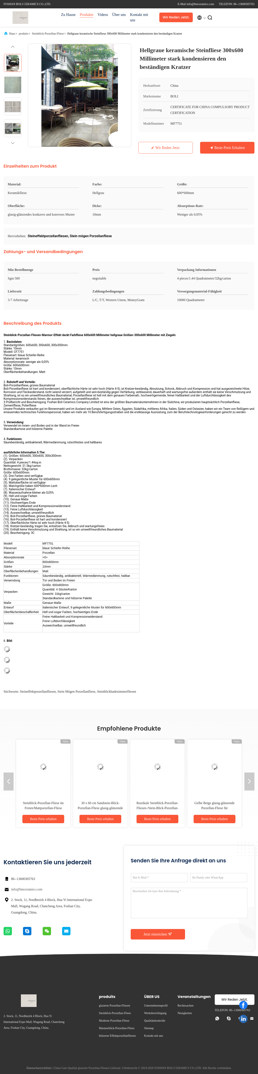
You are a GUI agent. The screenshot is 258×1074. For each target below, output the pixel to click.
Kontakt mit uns (139, 17)
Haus (12, 33)
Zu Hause (68, 15)
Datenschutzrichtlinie (38, 1068)
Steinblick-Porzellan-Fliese (48, 33)
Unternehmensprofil (156, 1005)
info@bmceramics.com (26, 889)
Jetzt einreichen (158, 934)
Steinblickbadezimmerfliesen (116, 691)
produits (23, 33)
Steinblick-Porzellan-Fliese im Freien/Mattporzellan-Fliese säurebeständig (43, 808)
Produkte (86, 15)
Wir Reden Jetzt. (176, 17)
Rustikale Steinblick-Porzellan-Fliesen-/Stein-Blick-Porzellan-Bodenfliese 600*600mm (157, 808)
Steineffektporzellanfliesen (38, 691)
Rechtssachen (185, 1005)
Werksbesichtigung (155, 1013)
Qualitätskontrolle (154, 1020)
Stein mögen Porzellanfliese (76, 691)
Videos (102, 15)
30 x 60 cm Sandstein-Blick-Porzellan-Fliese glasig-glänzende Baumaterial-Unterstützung (100, 808)
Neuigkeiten (185, 1013)
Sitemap (149, 1028)
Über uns (119, 15)
